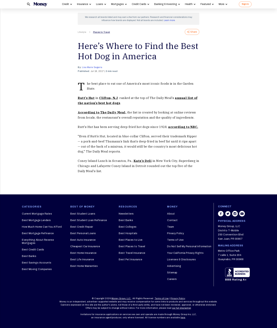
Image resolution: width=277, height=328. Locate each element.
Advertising (174, 266)
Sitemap (172, 272)
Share (192, 32)
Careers (172, 279)
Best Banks (29, 256)
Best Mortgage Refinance (38, 233)
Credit (65, 4)
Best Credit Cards (33, 249)
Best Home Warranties (84, 266)
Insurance (82, 4)
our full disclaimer (181, 308)
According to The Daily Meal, (102, 112)
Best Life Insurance (82, 259)
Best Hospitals (128, 233)
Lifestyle (82, 32)
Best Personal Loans (83, 233)
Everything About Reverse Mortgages (38, 241)
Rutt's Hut (86, 98)
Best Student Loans (82, 213)
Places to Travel (101, 32)
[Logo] (40, 4)
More (221, 4)
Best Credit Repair (81, 227)
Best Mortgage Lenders (36, 220)
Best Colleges (128, 227)
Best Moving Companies (37, 269)
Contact (172, 220)
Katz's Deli (143, 161)
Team (170, 227)
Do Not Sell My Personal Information (189, 246)
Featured (206, 4)
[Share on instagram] (235, 213)
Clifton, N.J (108, 98)
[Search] (28, 4)
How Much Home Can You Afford (42, 227)
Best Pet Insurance (130, 259)
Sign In (245, 4)
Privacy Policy (175, 233)
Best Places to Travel (132, 246)
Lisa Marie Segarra (92, 67)
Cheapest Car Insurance (85, 246)
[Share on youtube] (242, 213)
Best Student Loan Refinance (88, 220)
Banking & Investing (165, 4)
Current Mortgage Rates (37, 213)
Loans (99, 4)
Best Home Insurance (83, 253)
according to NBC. (183, 127)
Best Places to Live (131, 240)
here (183, 317)
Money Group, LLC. (121, 298)
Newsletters (126, 213)
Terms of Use (175, 240)
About (171, 213)
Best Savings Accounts (36, 262)
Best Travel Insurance (132, 253)
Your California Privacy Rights (185, 253)
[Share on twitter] (228, 213)
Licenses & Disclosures (181, 259)
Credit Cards (139, 4)
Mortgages (117, 4)
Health (189, 4)
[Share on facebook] (221, 213)
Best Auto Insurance (83, 240)
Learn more (169, 20)
